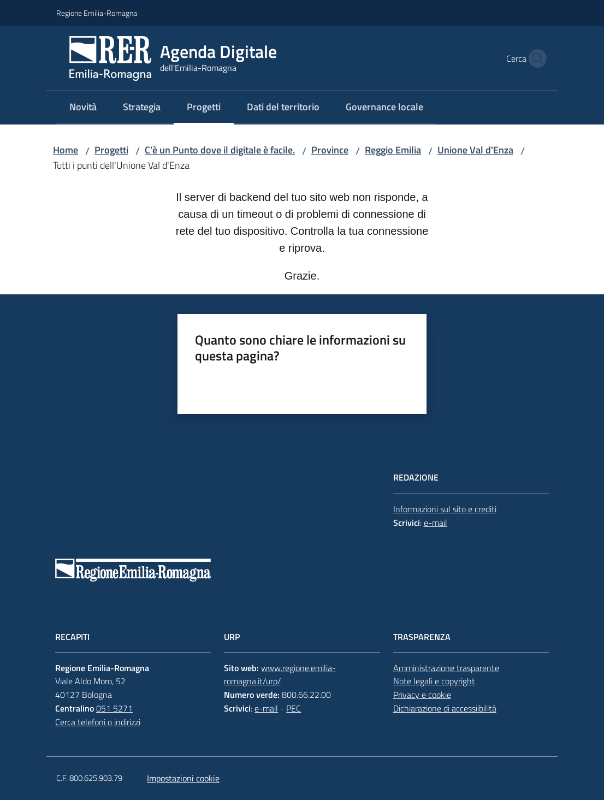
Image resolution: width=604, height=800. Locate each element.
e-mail (435, 522)
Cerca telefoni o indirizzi (97, 721)
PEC (293, 708)
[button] (535, 58)
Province (329, 150)
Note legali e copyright (434, 681)
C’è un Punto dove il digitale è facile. (220, 150)
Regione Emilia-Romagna (96, 13)
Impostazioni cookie (183, 778)
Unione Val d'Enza (475, 150)
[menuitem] (83, 108)
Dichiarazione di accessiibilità (444, 708)
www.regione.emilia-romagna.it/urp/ (280, 674)
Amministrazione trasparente (446, 667)
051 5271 (114, 708)
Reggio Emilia (393, 150)
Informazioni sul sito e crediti (444, 508)
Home (65, 150)
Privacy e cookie (422, 694)
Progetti (111, 150)
